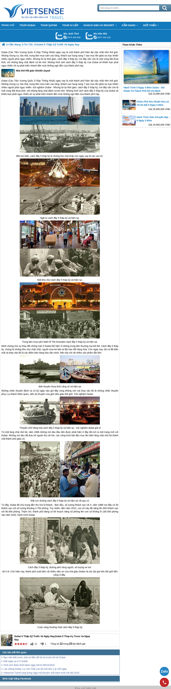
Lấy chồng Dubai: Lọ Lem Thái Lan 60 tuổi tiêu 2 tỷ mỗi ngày (35, 669)
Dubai (4, 52)
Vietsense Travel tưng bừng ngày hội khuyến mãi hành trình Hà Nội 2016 (41, 672)
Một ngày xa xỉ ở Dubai (16, 661)
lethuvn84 (65, 37)
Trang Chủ (42, 11)
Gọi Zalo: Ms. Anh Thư (59, 36)
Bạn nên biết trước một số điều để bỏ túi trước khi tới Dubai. (35, 657)
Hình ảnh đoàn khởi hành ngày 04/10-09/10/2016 (29, 665)
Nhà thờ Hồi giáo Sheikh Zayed (25, 73)
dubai (91, 428)
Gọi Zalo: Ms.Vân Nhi (89, 36)
